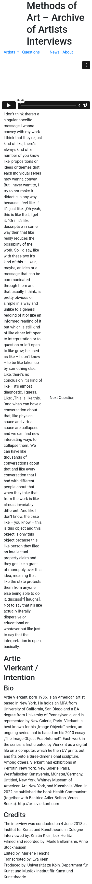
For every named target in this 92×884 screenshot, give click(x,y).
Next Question (63, 397)
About (68, 52)
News (55, 52)
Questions (31, 52)
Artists (10, 52)
